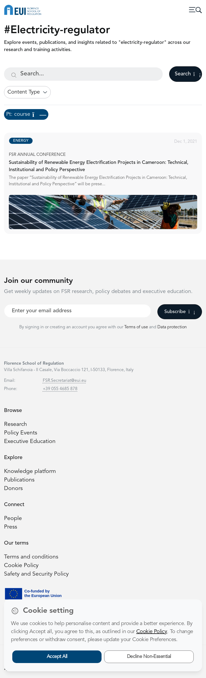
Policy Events (20, 433)
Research (15, 424)
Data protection (172, 327)
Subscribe (179, 311)
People (13, 518)
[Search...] (83, 74)
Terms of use (136, 327)
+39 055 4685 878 (60, 389)
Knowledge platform (30, 471)
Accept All (57, 656)
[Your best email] (77, 311)
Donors (13, 488)
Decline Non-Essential (149, 656)
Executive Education (30, 441)
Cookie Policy (21, 565)
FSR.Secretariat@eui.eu (64, 381)
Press (10, 527)
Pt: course (26, 114)
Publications (19, 480)
